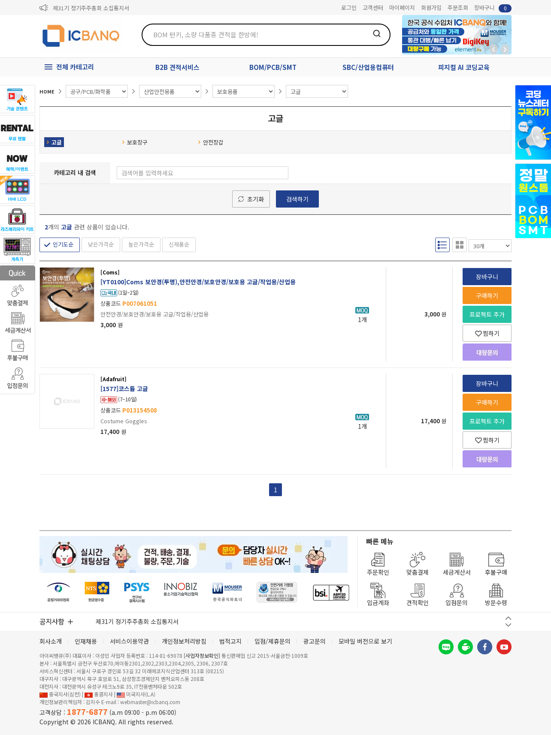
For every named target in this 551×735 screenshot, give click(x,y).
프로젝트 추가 (487, 314)
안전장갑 (211, 142)
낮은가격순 (101, 244)
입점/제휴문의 (272, 641)
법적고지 (230, 641)
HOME (46, 91)
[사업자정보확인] (202, 655)
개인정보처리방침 (184, 641)
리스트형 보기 (442, 245)
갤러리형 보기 (459, 245)
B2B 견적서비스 (177, 67)
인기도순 (63, 244)
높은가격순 (141, 244)
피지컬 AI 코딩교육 (464, 67)
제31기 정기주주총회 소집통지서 (91, 8)
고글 (54, 142)
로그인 (349, 7)
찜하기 (487, 333)
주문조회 (458, 7)
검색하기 (297, 199)
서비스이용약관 (129, 641)
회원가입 (431, 7)
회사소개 (50, 641)
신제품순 (179, 244)
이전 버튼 (508, 618)
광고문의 (314, 641)
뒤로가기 (493, 49)
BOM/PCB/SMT (273, 67)
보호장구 (135, 142)
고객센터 (373, 7)
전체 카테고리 (75, 66)
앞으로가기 (505, 49)
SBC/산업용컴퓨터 (368, 67)
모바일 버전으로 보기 (365, 641)
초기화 (255, 199)
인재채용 (86, 641)
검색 (377, 33)
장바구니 (493, 7)
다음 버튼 (508, 625)
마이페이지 (402, 7)
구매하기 (487, 295)
